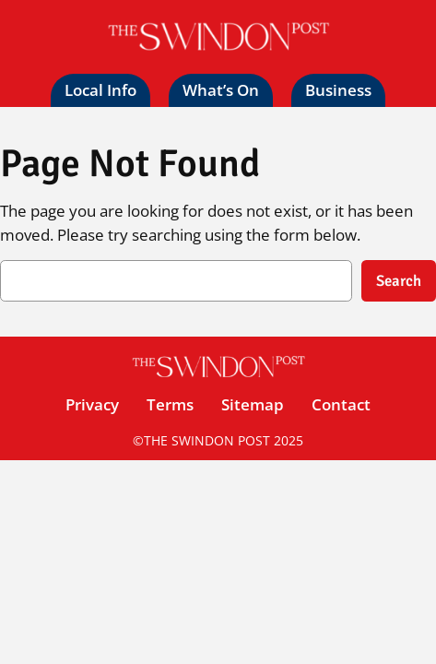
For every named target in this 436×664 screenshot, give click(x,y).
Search (398, 280)
